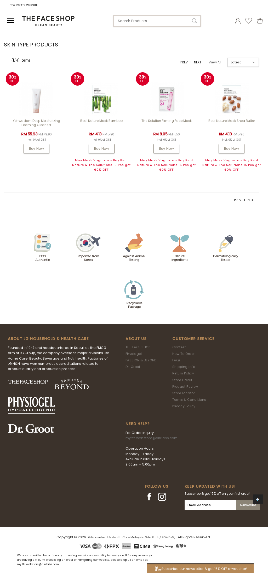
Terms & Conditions (189, 399)
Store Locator (183, 393)
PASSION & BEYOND (141, 360)
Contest (179, 347)
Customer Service (193, 338)
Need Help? (138, 423)
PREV (184, 62)
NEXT (197, 62)
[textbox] (157, 21)
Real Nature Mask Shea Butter (231, 120)
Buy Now (36, 148)
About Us (136, 338)
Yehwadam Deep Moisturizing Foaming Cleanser (36, 122)
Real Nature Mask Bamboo (101, 120)
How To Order (183, 353)
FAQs (176, 360)
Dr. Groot (133, 367)
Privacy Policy (184, 406)
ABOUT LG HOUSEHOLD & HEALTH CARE (48, 338)
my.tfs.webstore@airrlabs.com (152, 438)
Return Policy (183, 373)
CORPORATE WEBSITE (24, 5)
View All (215, 62)
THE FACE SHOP (138, 347)
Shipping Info (183, 367)
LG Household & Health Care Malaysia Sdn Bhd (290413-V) (131, 537)
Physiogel (134, 353)
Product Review (185, 386)
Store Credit (182, 380)
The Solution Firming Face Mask (166, 120)
